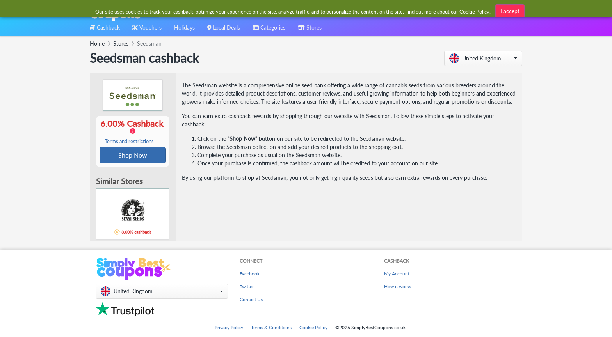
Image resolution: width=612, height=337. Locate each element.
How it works (397, 286)
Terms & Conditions (271, 327)
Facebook (250, 274)
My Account (396, 274)
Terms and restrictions (129, 141)
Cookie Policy (313, 327)
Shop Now (132, 155)
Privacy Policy (229, 327)
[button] (483, 58)
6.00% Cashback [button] (132, 132)
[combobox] (293, 11)
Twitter (247, 286)
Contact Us (251, 299)
